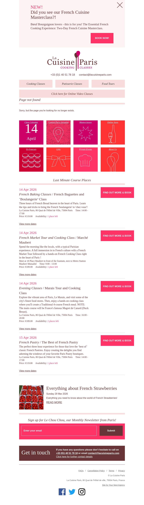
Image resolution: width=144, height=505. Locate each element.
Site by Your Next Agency (113, 485)
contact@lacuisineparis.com (95, 74)
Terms (111, 471)
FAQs (81, 471)
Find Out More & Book (117, 192)
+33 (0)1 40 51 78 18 (63, 74)
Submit (111, 430)
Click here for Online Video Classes (72, 93)
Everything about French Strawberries (81, 388)
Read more (54, 402)
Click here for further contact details (74, 456)
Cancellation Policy (96, 471)
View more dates (27, 224)
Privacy (121, 471)
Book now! (102, 38)
